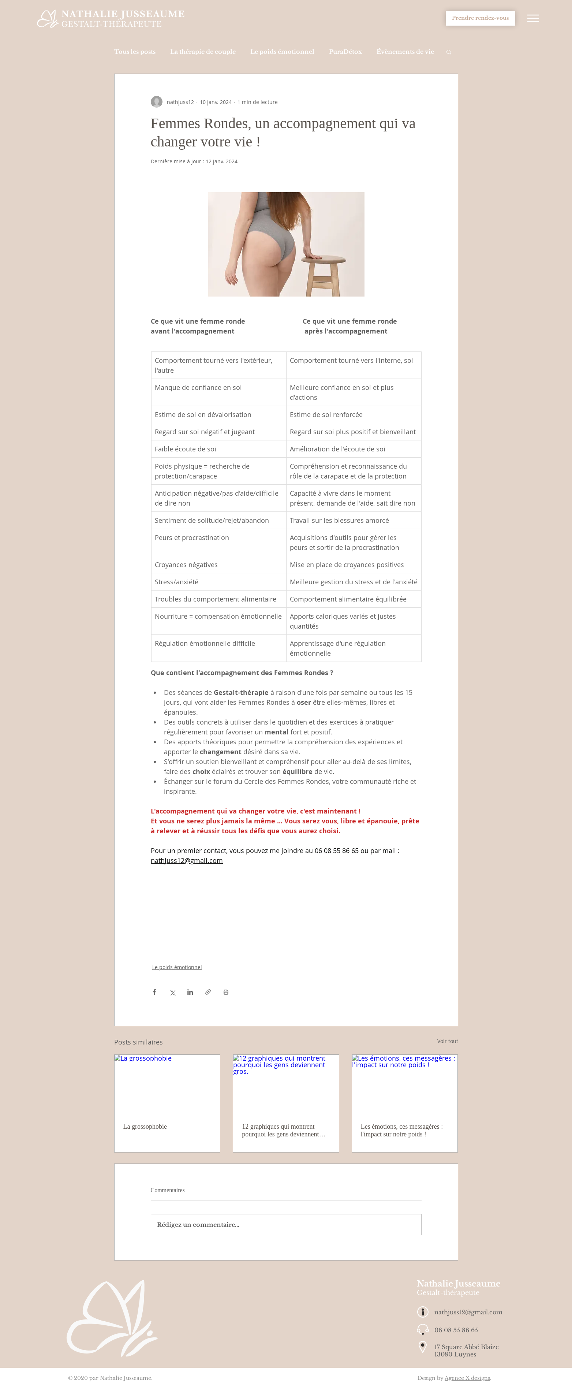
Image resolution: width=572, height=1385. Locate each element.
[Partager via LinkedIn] (190, 992)
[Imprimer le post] (226, 992)
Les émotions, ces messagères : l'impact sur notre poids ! (402, 1130)
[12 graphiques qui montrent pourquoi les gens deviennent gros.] (286, 1084)
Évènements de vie (405, 51)
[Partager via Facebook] (154, 992)
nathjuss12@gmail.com (468, 1312)
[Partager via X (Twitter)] (172, 992)
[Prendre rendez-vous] (480, 18)
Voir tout (447, 1041)
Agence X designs (467, 1378)
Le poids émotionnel (282, 51)
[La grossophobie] (167, 1084)
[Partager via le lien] (208, 992)
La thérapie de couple (203, 51)
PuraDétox (345, 51)
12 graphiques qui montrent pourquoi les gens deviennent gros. (280, 1130)
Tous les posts (135, 51)
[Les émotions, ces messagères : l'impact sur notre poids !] (405, 1084)
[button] (533, 18)
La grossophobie (145, 1126)
